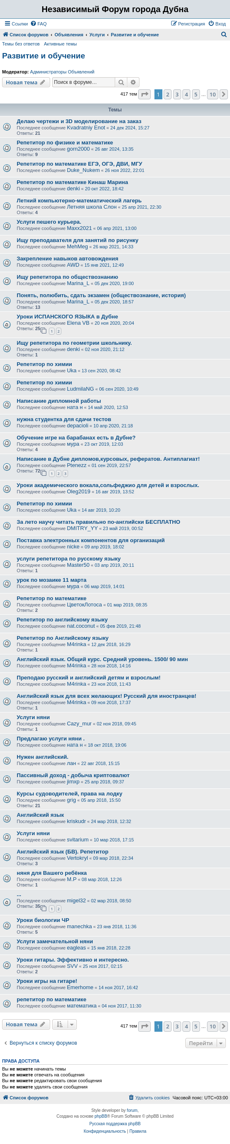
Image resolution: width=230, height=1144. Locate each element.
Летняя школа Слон (91, 207)
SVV (72, 966)
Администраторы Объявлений (62, 71)
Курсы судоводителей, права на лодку (69, 793)
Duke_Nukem (83, 170)
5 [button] (196, 94)
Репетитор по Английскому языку (63, 638)
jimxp (73, 781)
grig (71, 800)
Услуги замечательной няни (55, 941)
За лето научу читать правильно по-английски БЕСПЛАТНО (98, 522)
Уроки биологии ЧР (43, 920)
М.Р (71, 879)
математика (81, 1006)
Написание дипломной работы (59, 401)
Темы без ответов (21, 43)
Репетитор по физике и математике (65, 142)
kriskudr (76, 821)
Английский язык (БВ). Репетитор (63, 852)
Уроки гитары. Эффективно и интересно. (73, 960)
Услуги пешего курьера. (49, 222)
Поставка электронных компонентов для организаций (91, 540)
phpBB (101, 1116)
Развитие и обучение (43, 55)
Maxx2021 (79, 228)
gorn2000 (78, 149)
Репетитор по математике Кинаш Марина (72, 182)
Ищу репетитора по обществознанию (67, 277)
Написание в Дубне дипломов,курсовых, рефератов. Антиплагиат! (108, 459)
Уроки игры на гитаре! (47, 981)
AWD (73, 265)
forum (132, 1110)
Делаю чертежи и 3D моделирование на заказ (79, 121)
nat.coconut (81, 626)
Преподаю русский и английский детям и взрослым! (89, 677)
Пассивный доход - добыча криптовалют (73, 775)
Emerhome (80, 987)
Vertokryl (77, 858)
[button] (144, 94)
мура (73, 444)
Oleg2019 (78, 491)
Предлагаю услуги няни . (51, 738)
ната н (75, 407)
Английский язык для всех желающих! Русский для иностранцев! (106, 696)
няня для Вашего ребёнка (52, 873)
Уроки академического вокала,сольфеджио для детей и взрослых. (108, 485)
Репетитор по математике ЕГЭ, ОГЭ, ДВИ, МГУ (79, 164)
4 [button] (186, 94)
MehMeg (77, 246)
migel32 (76, 900)
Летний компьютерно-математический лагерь (79, 200)
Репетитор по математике (51, 598)
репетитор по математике (51, 999)
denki (73, 188)
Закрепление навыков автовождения (67, 258)
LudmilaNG (80, 389)
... (19, 894)
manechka (79, 926)
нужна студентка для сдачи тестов (64, 419)
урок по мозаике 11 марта (51, 580)
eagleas (76, 947)
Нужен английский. (42, 757)
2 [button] (167, 94)
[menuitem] (38, 24)
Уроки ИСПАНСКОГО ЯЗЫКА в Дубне (67, 316)
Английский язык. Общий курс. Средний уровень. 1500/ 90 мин (102, 659)
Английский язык (40, 815)
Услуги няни (33, 717)
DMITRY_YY (82, 528)
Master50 (78, 565)
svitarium (77, 839)
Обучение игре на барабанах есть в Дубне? (76, 437)
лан (71, 763)
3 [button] (177, 94)
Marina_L (78, 283)
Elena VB (78, 323)
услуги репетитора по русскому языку (69, 559)
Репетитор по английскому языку (62, 619)
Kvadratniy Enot (86, 127)
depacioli (77, 425)
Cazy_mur (79, 723)
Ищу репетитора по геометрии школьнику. (74, 343)
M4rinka (76, 644)
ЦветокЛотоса (84, 604)
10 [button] (213, 94)
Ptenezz (76, 465)
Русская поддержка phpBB (115, 1123)
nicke (73, 546)
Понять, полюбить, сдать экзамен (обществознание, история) (101, 295)
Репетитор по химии (44, 364)
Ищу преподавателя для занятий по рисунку (78, 240)
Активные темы (60, 43)
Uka (71, 370)
